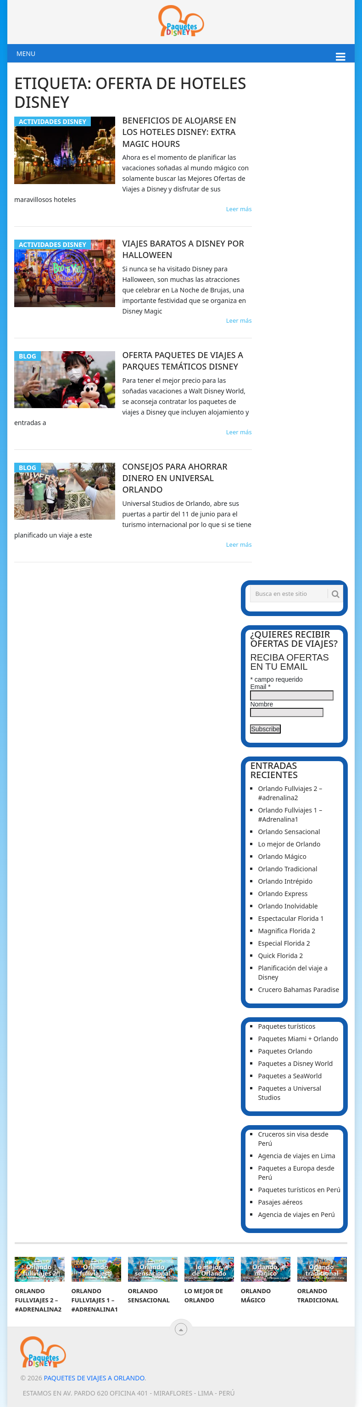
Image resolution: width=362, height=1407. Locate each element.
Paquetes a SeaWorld (290, 1075)
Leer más (239, 209)
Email (260, 686)
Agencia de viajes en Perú (296, 1214)
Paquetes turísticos (286, 1026)
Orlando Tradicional (287, 868)
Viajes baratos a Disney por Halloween (183, 249)
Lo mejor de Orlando (289, 844)
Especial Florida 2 (284, 943)
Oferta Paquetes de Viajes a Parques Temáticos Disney (182, 360)
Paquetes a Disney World (295, 1063)
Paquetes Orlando (285, 1051)
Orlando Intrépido (285, 881)
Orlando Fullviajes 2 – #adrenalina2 (290, 793)
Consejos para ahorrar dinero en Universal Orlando (174, 478)
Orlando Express (282, 893)
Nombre (261, 704)
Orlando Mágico (282, 856)
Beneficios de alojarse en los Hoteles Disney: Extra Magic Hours (179, 132)
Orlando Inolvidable (287, 906)
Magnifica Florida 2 (286, 930)
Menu (26, 53)
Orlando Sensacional (289, 831)
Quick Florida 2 (280, 955)
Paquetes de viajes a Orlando (94, 1377)
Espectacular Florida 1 (291, 918)
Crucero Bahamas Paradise (298, 989)
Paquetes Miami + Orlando (298, 1038)
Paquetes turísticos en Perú (299, 1189)
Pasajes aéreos (280, 1202)
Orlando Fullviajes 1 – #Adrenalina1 (290, 815)
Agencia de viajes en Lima (296, 1155)
